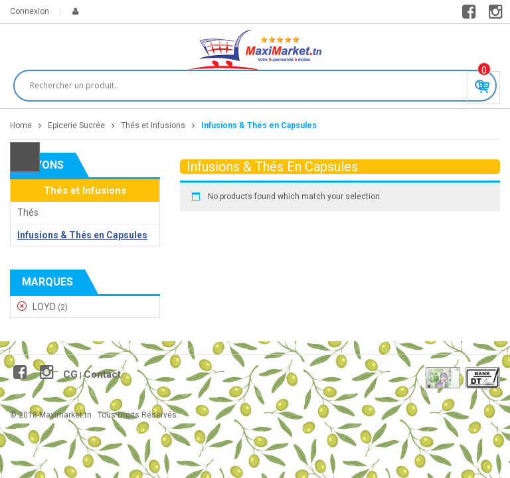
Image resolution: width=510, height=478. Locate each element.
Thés (28, 212)
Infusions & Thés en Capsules (82, 235)
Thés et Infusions (153, 125)
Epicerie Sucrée (76, 125)
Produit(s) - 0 (484, 70)
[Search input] (249, 85)
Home (21, 125)
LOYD (44, 306)
